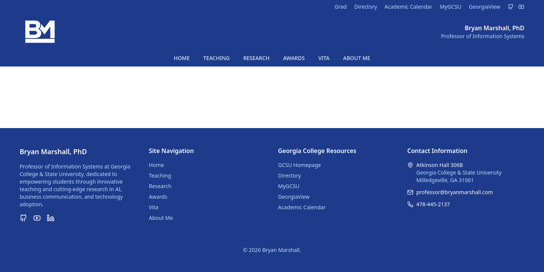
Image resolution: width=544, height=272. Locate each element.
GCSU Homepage (299, 164)
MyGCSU (450, 6)
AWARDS (293, 58)
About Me (161, 217)
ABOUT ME (356, 58)
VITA (324, 58)
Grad (340, 6)
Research (160, 186)
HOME (182, 58)
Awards (158, 196)
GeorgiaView (484, 6)
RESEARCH (256, 58)
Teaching (160, 175)
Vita (153, 207)
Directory (365, 6)
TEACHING (216, 58)
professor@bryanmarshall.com (454, 192)
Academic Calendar (408, 6)
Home (156, 164)
